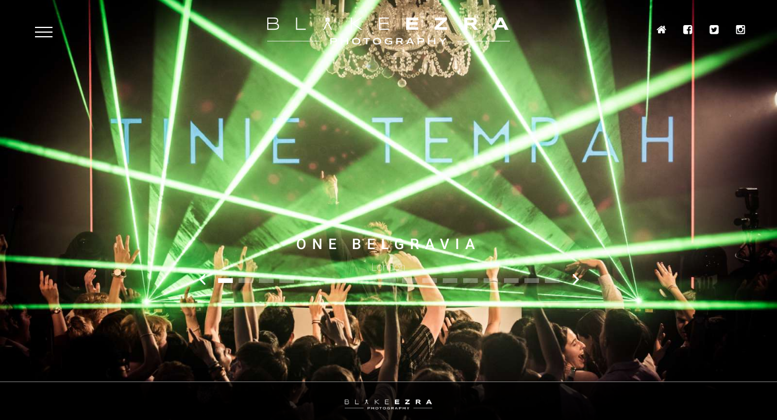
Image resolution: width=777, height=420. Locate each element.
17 (552, 280)
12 (450, 280)
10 (409, 280)
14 (491, 280)
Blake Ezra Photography (388, 31)
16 (531, 280)
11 (429, 280)
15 (511, 280)
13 (470, 280)
